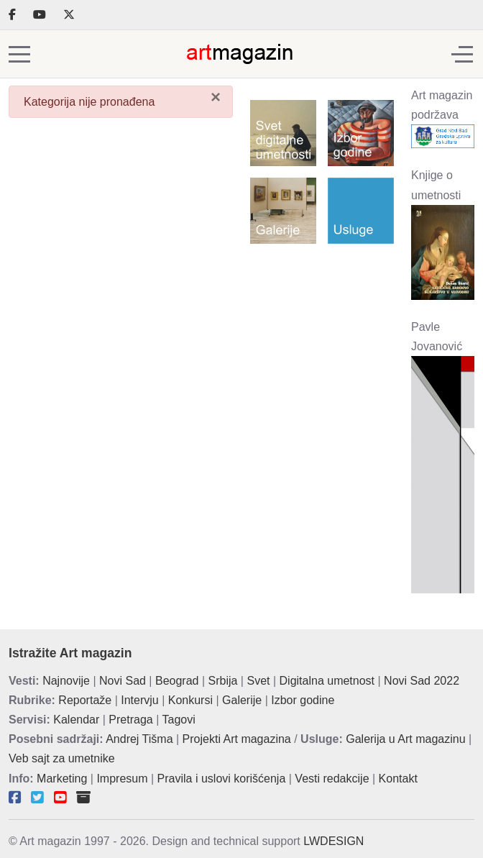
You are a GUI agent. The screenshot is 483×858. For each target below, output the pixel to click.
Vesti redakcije (332, 778)
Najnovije (66, 681)
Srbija (223, 681)
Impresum (121, 778)
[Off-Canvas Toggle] (462, 54)
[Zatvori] (215, 97)
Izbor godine (302, 700)
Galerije (242, 700)
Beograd (177, 681)
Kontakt (398, 778)
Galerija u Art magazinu (405, 739)
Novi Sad (122, 681)
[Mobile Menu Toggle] (19, 54)
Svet (258, 681)
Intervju (139, 700)
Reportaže (84, 700)
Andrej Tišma (139, 739)
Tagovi (179, 719)
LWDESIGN (333, 841)
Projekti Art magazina (237, 739)
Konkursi (190, 700)
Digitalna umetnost (327, 681)
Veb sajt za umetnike (62, 758)
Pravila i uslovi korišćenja (221, 778)
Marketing (62, 778)
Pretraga (130, 719)
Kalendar (76, 719)
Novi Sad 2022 (421, 681)
